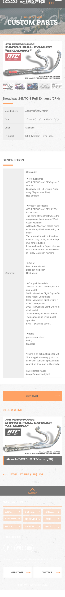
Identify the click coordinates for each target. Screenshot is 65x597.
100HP (48, 514)
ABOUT (8, 506)
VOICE (48, 521)
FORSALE (49, 506)
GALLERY (29, 521)
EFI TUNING (31, 514)
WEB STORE (17, 567)
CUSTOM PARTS (12, 514)
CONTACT (32, 390)
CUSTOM (29, 506)
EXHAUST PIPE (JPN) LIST (26, 469)
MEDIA (8, 521)
